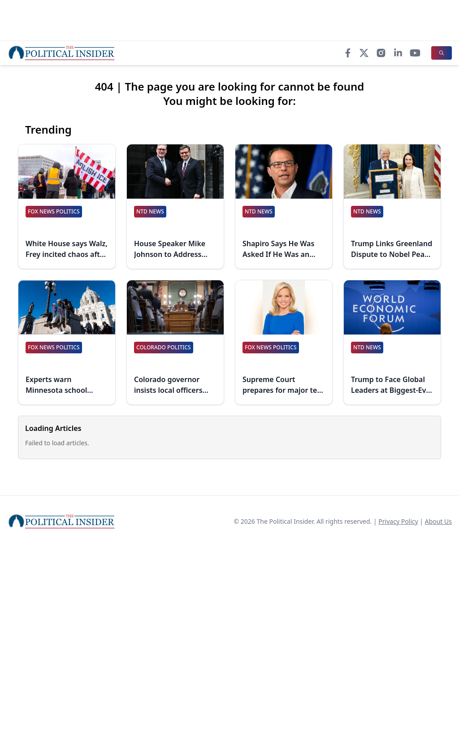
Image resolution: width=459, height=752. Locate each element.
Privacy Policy (398, 521)
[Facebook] (347, 52)
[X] (363, 52)
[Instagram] (381, 53)
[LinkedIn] (398, 52)
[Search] (441, 53)
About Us (438, 521)
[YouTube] (415, 53)
